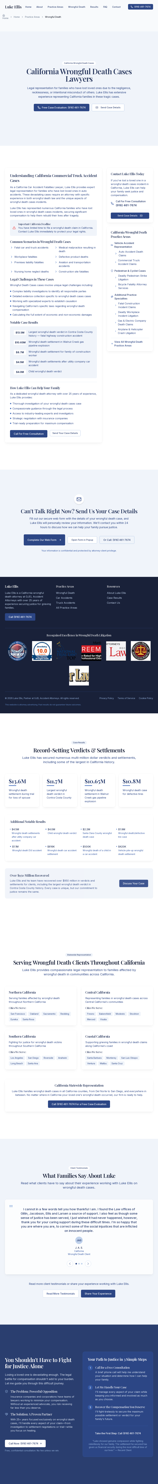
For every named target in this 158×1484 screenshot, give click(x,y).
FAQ (105, 7)
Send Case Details (108, 107)
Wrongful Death (76, 7)
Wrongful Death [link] (53, 17)
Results (94, 7)
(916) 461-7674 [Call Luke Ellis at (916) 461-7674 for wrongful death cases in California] (141, 6)
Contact (116, 7)
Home (5, 16)
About (39, 7)
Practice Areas (32, 17)
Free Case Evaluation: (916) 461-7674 (61, 107)
